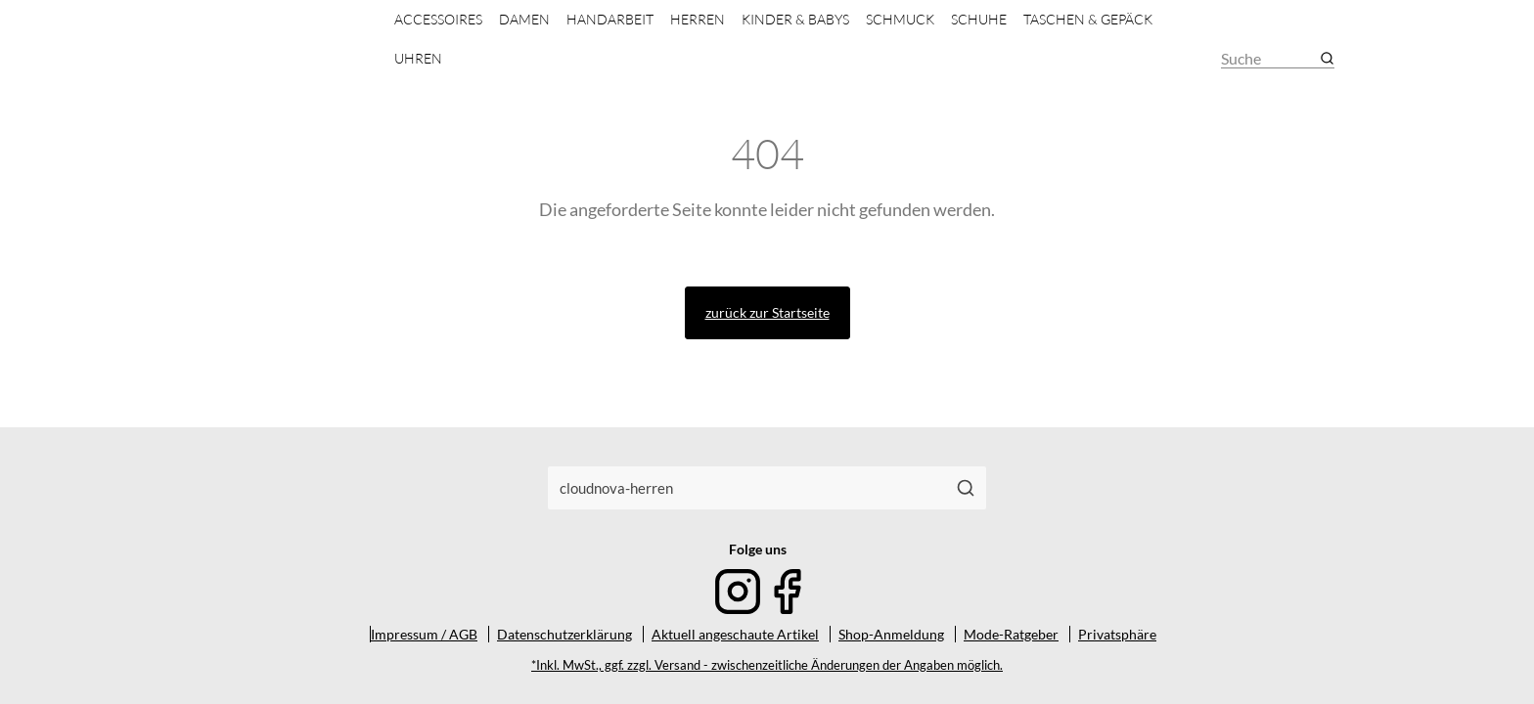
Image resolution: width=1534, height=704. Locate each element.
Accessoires (438, 19)
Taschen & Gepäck (1087, 19)
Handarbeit (610, 19)
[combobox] (747, 487)
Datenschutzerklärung (564, 634)
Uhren (418, 58)
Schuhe (979, 19)
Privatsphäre (1117, 634)
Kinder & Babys (795, 19)
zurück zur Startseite (767, 312)
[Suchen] (966, 487)
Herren (697, 19)
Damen (524, 19)
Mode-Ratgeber (1011, 634)
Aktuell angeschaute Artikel (735, 634)
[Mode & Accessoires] (286, 41)
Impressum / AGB (424, 634)
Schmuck (900, 19)
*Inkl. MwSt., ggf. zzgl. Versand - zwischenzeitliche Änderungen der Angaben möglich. (767, 665)
